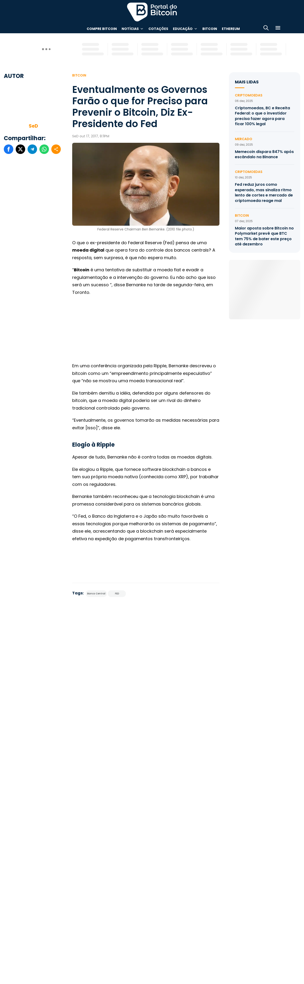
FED (117, 593)
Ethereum (231, 28)
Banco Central (96, 593)
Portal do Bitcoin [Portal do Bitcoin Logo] (152, 11)
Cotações (158, 28)
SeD (33, 126)
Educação (183, 28)
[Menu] (277, 29)
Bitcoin (209, 28)
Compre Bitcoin (102, 28)
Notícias (130, 28)
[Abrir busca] (266, 29)
